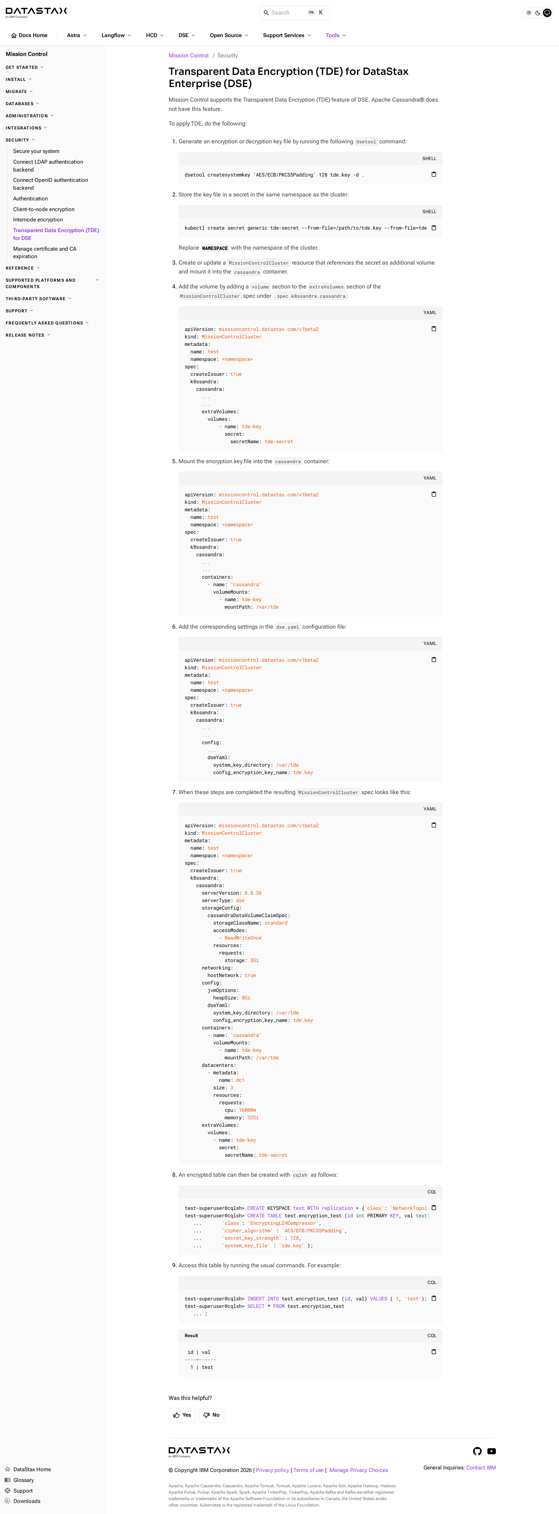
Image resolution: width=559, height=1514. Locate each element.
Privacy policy (272, 1470)
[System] (547, 13)
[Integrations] (53, 128)
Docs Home (28, 35)
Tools (336, 35)
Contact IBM (481, 1468)
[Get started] (53, 67)
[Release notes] (53, 335)
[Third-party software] (53, 299)
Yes (182, 1415)
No (211, 1415)
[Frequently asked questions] (53, 323)
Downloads (22, 1501)
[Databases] (53, 104)
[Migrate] (53, 92)
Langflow (117, 35)
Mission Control (189, 55)
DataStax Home (27, 1470)
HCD (155, 35)
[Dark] (538, 13)
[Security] (53, 140)
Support (18, 1491)
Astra (77, 35)
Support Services (287, 35)
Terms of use (308, 1470)
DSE (187, 35)
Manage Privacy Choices (358, 1470)
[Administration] (53, 116)
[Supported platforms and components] (53, 283)
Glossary (19, 1480)
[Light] (528, 13)
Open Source (230, 35)
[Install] (53, 79)
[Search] (295, 13)
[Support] (53, 311)
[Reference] (53, 268)
